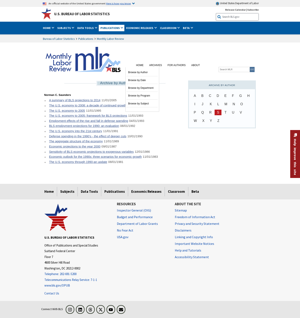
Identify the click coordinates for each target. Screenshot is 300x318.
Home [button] (47, 28)
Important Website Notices (194, 244)
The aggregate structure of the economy (76, 141)
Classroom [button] (168, 28)
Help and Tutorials (188, 250)
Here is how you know (118, 3)
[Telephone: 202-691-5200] (77, 274)
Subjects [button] (64, 28)
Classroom (176, 191)
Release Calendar (235, 9)
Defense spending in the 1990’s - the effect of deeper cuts (87, 136)
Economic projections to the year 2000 (74, 146)
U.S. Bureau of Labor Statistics (82, 14)
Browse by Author (138, 72)
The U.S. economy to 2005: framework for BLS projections (88, 115)
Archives (155, 65)
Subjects (67, 191)
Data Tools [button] (85, 28)
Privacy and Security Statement (197, 224)
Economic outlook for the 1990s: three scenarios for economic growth (95, 156)
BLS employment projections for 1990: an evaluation (84, 126)
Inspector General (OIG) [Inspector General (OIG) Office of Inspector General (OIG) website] (134, 210)
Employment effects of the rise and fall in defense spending (88, 121)
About (195, 65)
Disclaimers (183, 230)
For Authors (177, 65)
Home (140, 65)
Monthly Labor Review (110, 39)
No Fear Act (125, 230)
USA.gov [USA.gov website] (122, 237)
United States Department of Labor (237, 3)
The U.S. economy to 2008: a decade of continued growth (87, 105)
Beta (195, 191)
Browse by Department (141, 87)
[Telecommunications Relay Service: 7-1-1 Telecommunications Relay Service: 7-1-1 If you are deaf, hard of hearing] (77, 280)
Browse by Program (139, 95)
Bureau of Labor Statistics (59, 39)
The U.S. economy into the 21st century (75, 131)
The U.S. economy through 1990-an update (78, 162)
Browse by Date (137, 80)
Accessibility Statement (192, 257)
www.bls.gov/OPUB (57, 285)
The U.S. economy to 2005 (67, 110)
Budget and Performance (135, 217)
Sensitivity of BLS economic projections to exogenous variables (91, 151)
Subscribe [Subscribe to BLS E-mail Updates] (253, 9)
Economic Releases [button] (140, 28)
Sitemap (181, 210)
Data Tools (89, 191)
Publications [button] (110, 28)
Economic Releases (146, 191)
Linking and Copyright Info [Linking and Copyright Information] (194, 237)
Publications (85, 39)
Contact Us (51, 293)
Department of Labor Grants (137, 224)
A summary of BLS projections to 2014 (74, 100)
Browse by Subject (138, 103)
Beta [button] (186, 28)
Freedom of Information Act (195, 217)
